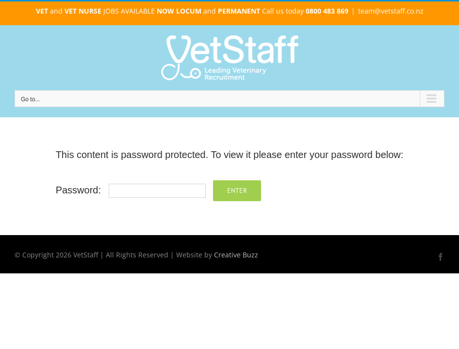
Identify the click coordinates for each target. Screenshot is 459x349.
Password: (131, 190)
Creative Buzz (236, 254)
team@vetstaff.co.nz (391, 11)
